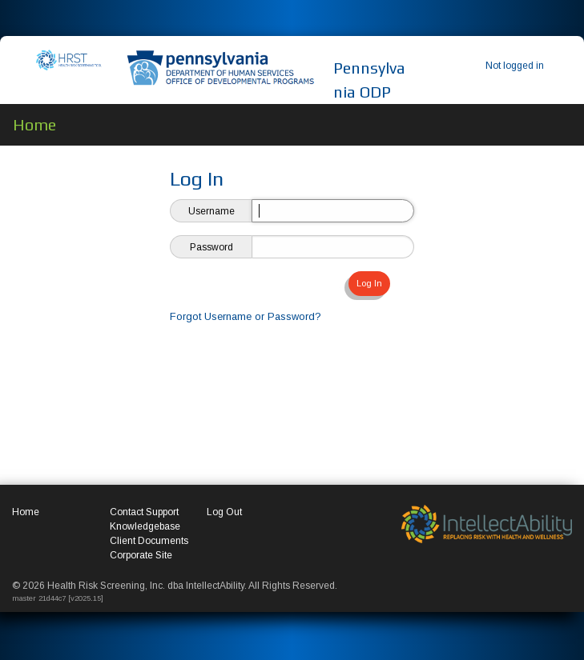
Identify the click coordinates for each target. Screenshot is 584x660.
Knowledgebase (145, 526)
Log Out (224, 512)
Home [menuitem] (34, 124)
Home (25, 512)
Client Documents (149, 540)
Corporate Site (141, 555)
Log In (369, 283)
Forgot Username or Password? (245, 316)
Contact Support (144, 512)
